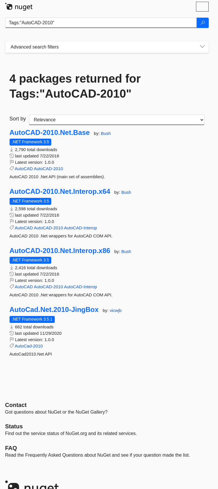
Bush (106, 133)
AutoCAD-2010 (48, 168)
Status (14, 426)
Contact (16, 405)
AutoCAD (24, 168)
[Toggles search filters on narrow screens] (202, 47)
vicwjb (116, 310)
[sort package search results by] (116, 120)
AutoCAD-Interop (80, 227)
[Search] (203, 23)
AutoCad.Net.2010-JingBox (54, 309)
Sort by (18, 119)
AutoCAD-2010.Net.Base (50, 132)
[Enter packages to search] (101, 23)
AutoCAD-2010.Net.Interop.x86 (60, 251)
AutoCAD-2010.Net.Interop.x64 (60, 191)
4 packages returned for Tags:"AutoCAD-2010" (75, 86)
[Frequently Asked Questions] (11, 448)
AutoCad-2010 (29, 345)
